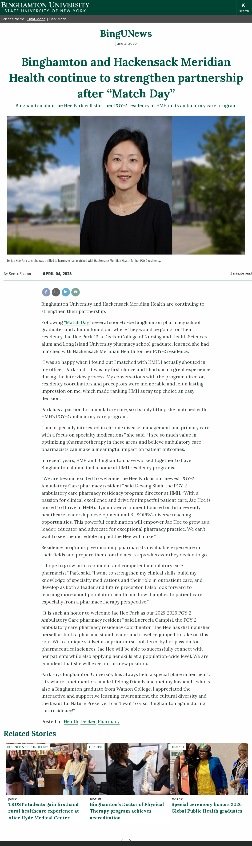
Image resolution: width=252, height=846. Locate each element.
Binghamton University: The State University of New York (45, 7)
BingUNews (126, 33)
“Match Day (76, 322)
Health (71, 721)
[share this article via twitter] (56, 292)
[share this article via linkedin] (66, 292)
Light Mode (36, 19)
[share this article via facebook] (46, 292)
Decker (88, 721)
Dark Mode (58, 19)
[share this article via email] (75, 292)
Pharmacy (109, 721)
